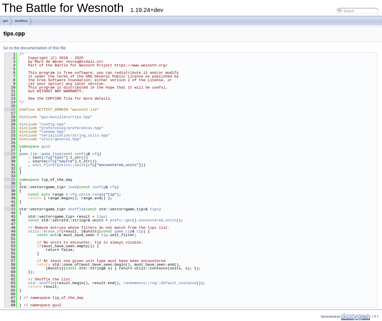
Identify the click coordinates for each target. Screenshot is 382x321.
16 (9, 109)
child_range (91, 194)
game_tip (123, 231)
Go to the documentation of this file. (35, 48)
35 (9, 179)
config (81, 153)
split (80, 164)
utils (64, 164)
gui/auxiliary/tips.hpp (65, 116)
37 (9, 187)
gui (5, 20)
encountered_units (158, 220)
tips (154, 209)
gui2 (45, 146)
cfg (95, 153)
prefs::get (121, 220)
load (72, 187)
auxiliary (21, 20)
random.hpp (52, 131)
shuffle (75, 209)
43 (9, 209)
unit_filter (45, 164)
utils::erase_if (44, 231)
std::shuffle (41, 283)
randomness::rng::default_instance (159, 283)
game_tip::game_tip (39, 153)
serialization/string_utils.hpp (74, 135)
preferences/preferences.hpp (71, 128)
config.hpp (52, 124)
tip (140, 231)
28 (9, 153)
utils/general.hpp (60, 139)
